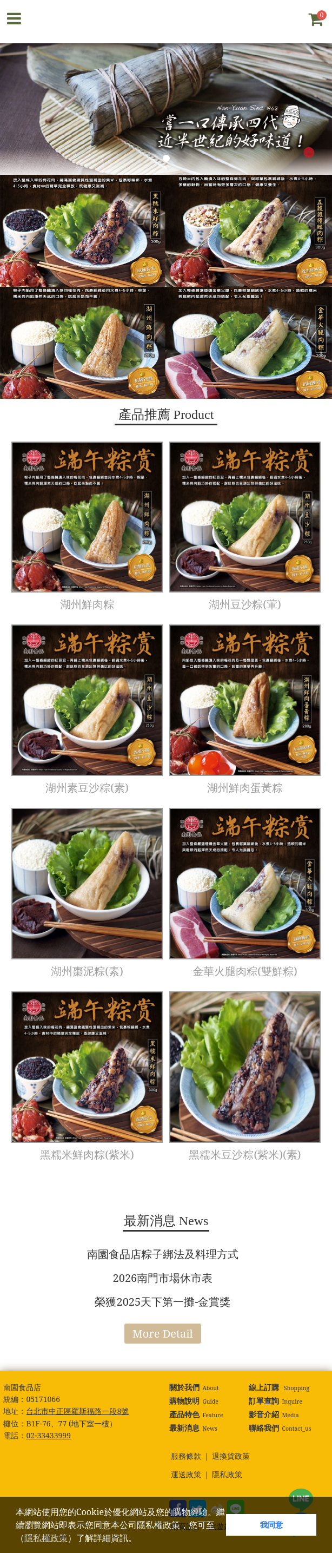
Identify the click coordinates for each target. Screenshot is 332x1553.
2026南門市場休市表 (163, 1278)
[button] (140, 1539)
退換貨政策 (231, 1456)
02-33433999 (48, 1435)
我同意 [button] (271, 1524)
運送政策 (186, 1474)
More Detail (162, 1333)
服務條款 (186, 1456)
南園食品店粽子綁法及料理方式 (162, 1254)
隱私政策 (227, 1474)
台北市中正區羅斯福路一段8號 (77, 1411)
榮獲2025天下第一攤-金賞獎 (162, 1301)
